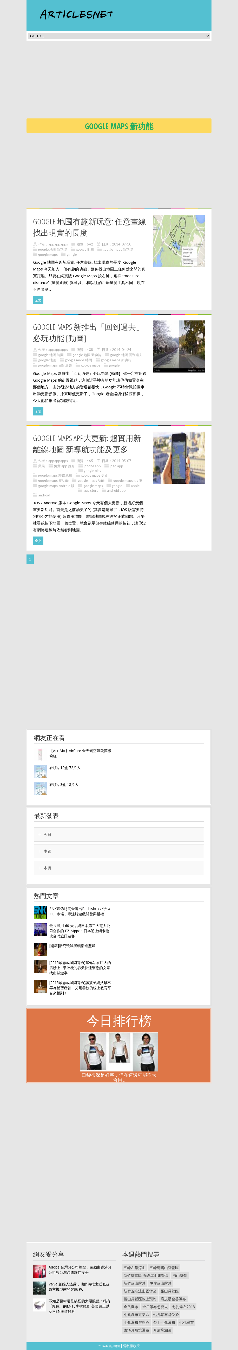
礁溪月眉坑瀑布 (136, 1330)
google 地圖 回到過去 (126, 355)
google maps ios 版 (127, 480)
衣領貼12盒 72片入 (65, 767)
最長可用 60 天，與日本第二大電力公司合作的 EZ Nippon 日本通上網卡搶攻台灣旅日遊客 (79, 930)
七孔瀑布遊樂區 (136, 1314)
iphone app (92, 466)
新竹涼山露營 (135, 1283)
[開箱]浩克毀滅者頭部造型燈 (72, 945)
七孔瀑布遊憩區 (136, 1322)
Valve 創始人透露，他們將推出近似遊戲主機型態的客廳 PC (79, 1287)
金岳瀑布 (131, 1306)
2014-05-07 (121, 461)
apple (135, 486)
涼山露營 (180, 1275)
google (72, 255)
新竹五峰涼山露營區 (140, 1291)
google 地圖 (85, 249)
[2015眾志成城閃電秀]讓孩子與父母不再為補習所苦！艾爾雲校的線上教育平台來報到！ (80, 987)
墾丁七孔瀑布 (164, 1322)
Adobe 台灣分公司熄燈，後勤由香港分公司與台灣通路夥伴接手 (80, 1270)
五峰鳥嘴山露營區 (164, 1267)
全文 (38, 300)
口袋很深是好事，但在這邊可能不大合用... (119, 1077)
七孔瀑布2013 (183, 1306)
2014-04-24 (121, 350)
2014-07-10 (121, 244)
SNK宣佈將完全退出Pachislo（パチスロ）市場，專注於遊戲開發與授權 (80, 911)
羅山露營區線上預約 (140, 1298)
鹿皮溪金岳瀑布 (173, 1298)
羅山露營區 (170, 1291)
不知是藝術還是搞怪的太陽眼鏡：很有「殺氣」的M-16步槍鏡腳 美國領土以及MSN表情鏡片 (79, 1306)
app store (90, 490)
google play (92, 471)
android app (116, 490)
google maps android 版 (56, 486)
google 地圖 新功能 (52, 249)
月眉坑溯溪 (162, 1330)
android (44, 495)
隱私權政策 (131, 1346)
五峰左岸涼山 (135, 1267)
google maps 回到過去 (55, 365)
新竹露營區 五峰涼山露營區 (146, 1275)
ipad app (116, 466)
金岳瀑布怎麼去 (155, 1306)
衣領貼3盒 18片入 (63, 784)
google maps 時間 (78, 360)
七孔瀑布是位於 (166, 1314)
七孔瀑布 (186, 1322)
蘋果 (41, 466)
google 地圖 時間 (51, 355)
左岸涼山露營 (160, 1283)
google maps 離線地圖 (55, 475)
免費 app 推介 (64, 466)
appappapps (58, 244)
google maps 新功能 (118, 249)
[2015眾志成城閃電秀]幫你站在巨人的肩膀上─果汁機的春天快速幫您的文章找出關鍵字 (80, 967)
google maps (48, 255)
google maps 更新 (94, 475)
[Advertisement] (132, 81)
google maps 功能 (90, 480)
